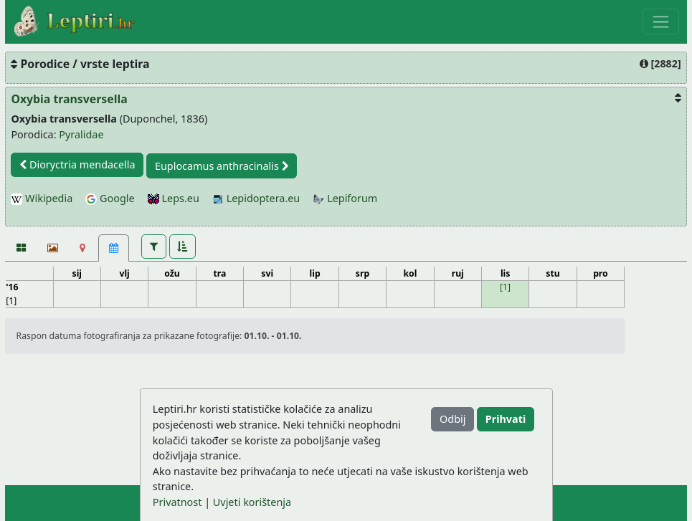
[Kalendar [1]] (113, 248)
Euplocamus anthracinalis (222, 166)
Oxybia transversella (69, 99)
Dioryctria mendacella (77, 164)
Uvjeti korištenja (252, 502)
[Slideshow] (51, 248)
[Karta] (82, 248)
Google (109, 198)
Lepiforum (345, 198)
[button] (153, 246)
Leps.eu (173, 198)
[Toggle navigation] (661, 21)
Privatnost (177, 502)
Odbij (452, 419)
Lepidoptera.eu (256, 198)
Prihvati (505, 419)
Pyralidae (81, 134)
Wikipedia (41, 198)
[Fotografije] (20, 248)
